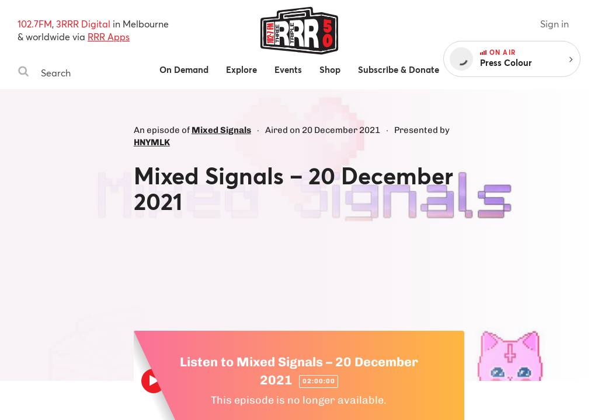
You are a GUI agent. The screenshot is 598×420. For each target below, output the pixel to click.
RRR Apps (109, 36)
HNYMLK (152, 142)
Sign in (554, 24)
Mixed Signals (221, 130)
